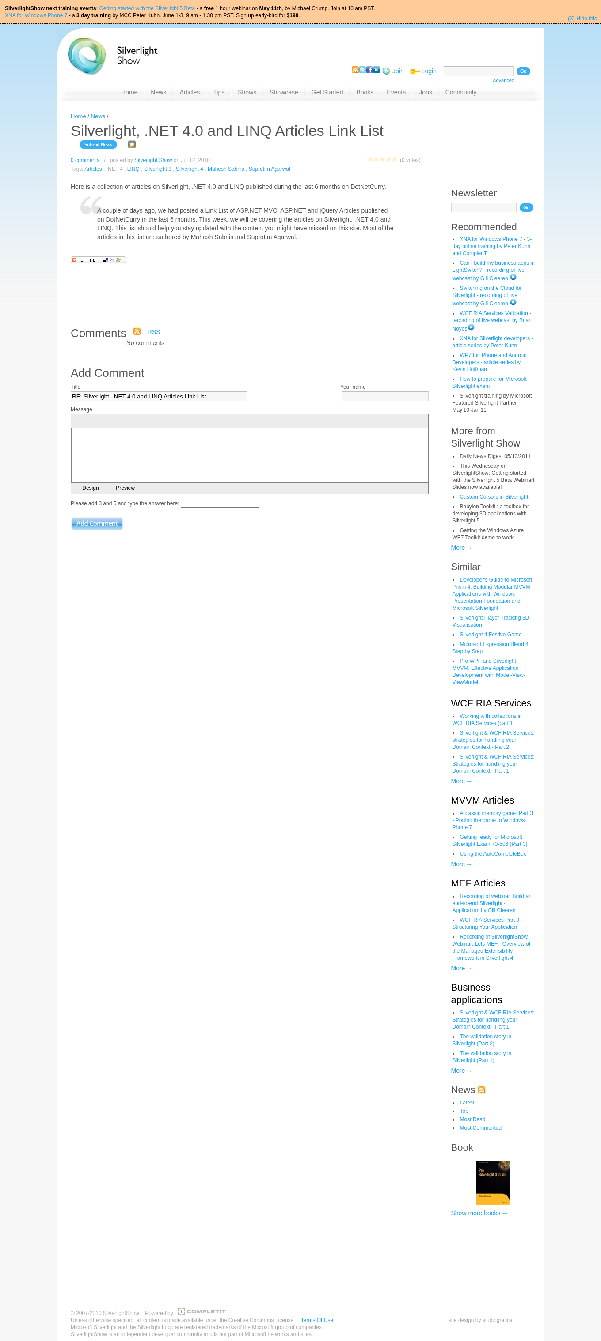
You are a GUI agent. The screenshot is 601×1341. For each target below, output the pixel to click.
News (98, 116)
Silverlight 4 (189, 169)
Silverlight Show (153, 160)
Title (75, 387)
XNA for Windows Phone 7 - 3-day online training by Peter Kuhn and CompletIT (492, 246)
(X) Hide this (582, 18)
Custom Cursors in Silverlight (494, 497)
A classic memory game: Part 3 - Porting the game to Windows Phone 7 (493, 820)
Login (429, 71)
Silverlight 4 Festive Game (491, 634)
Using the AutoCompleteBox (493, 854)
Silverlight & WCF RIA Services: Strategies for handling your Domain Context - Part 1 (494, 764)
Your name (353, 387)
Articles (93, 169)
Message (81, 409)
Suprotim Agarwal (269, 169)
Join (398, 71)
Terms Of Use (317, 1320)
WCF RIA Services (491, 703)
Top (464, 1111)
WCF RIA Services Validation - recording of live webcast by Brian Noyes (492, 321)
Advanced (503, 80)
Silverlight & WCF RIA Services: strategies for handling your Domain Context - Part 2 (494, 740)
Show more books (476, 1213)
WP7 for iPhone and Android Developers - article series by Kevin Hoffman (490, 362)
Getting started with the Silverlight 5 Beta (147, 8)
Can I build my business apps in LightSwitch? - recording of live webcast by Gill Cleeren (494, 271)
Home (78, 116)
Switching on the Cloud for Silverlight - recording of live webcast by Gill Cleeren (487, 296)
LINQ (133, 169)
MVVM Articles (482, 800)
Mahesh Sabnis (226, 169)
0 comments (85, 160)
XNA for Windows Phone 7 (36, 15)
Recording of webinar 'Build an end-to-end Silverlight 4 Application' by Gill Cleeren (492, 903)
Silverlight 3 (157, 169)
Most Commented (481, 1128)
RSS (154, 331)
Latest (467, 1103)
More (458, 547)
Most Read (473, 1119)
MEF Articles (478, 883)
